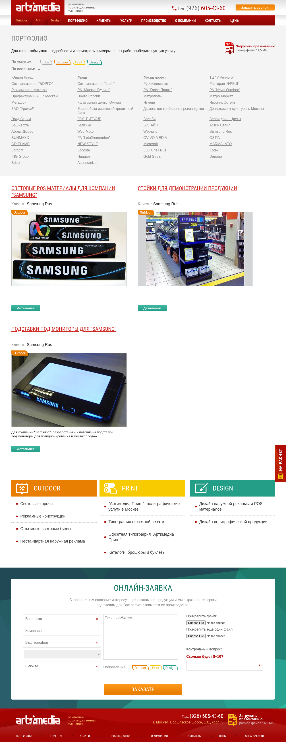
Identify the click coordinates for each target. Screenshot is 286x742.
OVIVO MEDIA (155, 138)
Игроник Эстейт (222, 102)
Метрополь (152, 96)
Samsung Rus (220, 131)
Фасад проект (154, 77)
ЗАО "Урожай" (23, 109)
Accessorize (87, 163)
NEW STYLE (87, 144)
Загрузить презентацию (257, 48)
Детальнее (26, 308)
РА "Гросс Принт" (157, 90)
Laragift (17, 150)
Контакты (213, 21)
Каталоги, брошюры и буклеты (136, 552)
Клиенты (103, 21)
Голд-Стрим (21, 119)
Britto (15, 163)
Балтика (84, 125)
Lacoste (83, 150)
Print (39, 20)
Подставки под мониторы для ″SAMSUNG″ (63, 329)
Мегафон (19, 102)
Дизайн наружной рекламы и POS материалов (231, 506)
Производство (153, 21)
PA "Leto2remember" (93, 138)
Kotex (214, 150)
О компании (185, 21)
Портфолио (77, 21)
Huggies (84, 156)
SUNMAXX (20, 138)
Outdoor (21, 20)
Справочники (254, 736)
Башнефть (20, 125)
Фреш (82, 77)
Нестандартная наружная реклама (52, 541)
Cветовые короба (36, 503)
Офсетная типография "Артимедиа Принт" (141, 537)
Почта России (88, 96)
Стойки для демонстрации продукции (187, 188)
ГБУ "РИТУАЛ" (89, 119)
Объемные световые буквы (45, 528)
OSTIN (214, 138)
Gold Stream (153, 156)
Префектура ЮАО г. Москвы (34, 96)
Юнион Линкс (22, 77)
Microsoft (150, 144)
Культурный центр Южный (99, 102)
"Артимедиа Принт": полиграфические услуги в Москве (144, 506)
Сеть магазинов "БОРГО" (32, 84)
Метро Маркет (221, 96)
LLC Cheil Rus (154, 150)
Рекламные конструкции (42, 516)
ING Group (20, 156)
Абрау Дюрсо (22, 131)
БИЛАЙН (150, 125)
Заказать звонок (254, 7)
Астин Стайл (219, 125)
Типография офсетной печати (136, 522)
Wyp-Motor (86, 131)
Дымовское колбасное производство (173, 109)
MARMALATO (220, 144)
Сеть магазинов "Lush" (96, 84)
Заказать (143, 689)
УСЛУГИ (126, 21)
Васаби (149, 119)
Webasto (150, 131)
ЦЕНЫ (235, 21)
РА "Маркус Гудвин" (93, 90)
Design (55, 20)
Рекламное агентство (29, 90)
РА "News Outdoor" (224, 90)
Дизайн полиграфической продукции (233, 522)
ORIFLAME (20, 144)
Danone (215, 156)
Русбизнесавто (155, 84)
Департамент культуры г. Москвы (236, 109)
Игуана (149, 102)
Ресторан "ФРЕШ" (224, 84)
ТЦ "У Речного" (221, 77)
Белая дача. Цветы (225, 119)
